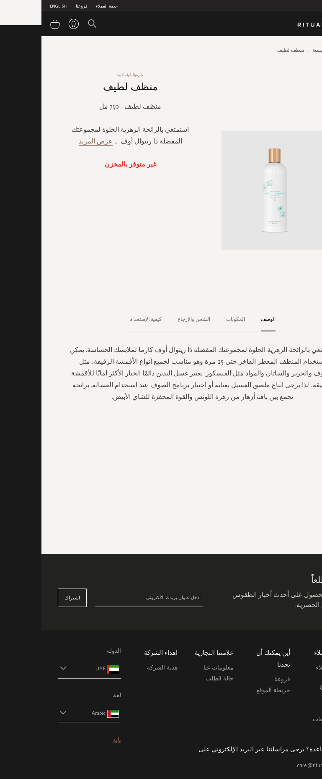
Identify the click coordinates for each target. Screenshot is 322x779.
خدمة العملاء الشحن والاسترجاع (289, 677)
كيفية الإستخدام (104, 319)
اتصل (298, 708)
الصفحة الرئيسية (288, 50)
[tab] (222, 319)
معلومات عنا (177, 667)
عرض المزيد (54, 141)
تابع (76, 739)
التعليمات (294, 697)
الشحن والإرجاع (152, 319)
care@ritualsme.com (280, 765)
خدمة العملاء (65, 6)
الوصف (226, 319)
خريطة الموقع (232, 690)
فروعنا (40, 6)
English (17, 6)
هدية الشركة (121, 667)
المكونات (194, 319)
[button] (40, 668)
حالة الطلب (178, 678)
